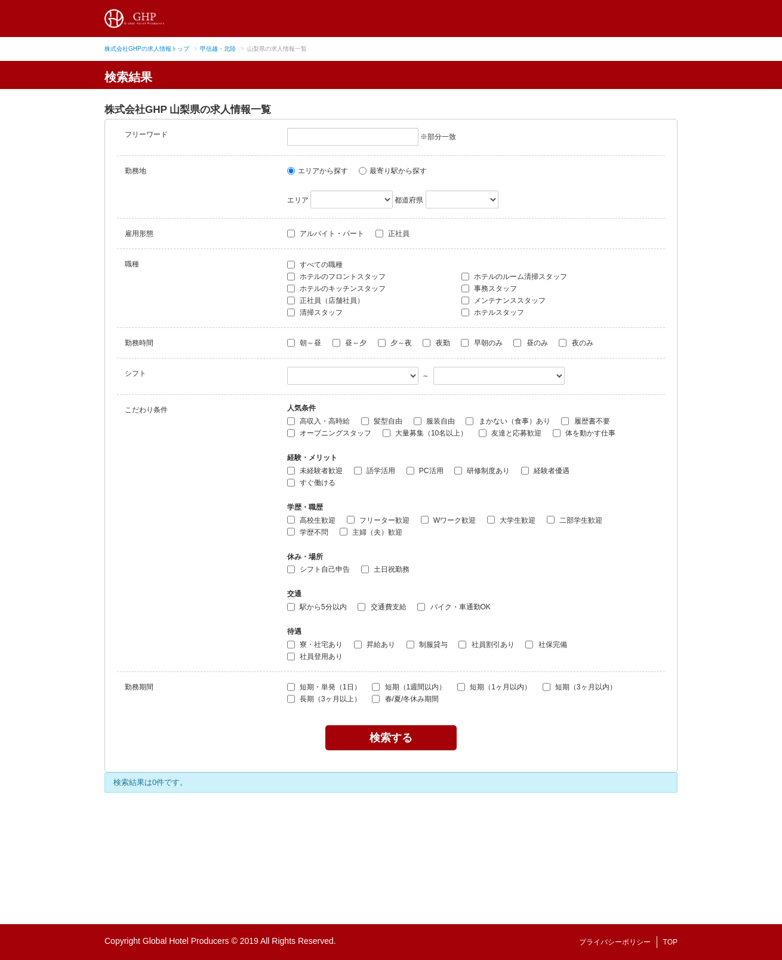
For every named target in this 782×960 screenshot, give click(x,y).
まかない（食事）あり (508, 421)
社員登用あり (315, 656)
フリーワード (146, 134)
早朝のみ (481, 343)
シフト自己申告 (318, 569)
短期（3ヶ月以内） (580, 687)
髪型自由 (381, 421)
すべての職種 (315, 264)
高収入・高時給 (318, 421)
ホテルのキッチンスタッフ (336, 288)
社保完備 (546, 644)
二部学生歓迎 (574, 520)
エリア (298, 200)
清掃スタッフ (315, 312)
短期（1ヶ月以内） (494, 687)
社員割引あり (486, 644)
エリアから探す (317, 171)
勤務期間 (139, 687)
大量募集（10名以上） (425, 433)
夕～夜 (395, 343)
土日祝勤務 (385, 569)
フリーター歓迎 (378, 520)
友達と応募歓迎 (510, 433)
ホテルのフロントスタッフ (336, 276)
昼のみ (530, 343)
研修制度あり (482, 471)
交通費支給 (382, 607)
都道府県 (409, 200)
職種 (132, 264)
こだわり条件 (146, 410)
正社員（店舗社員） (325, 300)
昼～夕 (349, 343)
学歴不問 (307, 531)
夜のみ (576, 343)
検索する (391, 738)
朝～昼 (304, 343)
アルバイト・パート (325, 233)
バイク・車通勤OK (454, 607)
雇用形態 (139, 233)
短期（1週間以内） (409, 687)
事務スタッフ (489, 288)
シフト (135, 373)
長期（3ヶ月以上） (324, 699)
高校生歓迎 (311, 520)
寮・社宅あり (315, 644)
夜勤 (436, 343)
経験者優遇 (545, 471)
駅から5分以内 (317, 607)
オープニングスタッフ (329, 433)
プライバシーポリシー (615, 942)
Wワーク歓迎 (448, 520)
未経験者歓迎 (315, 471)
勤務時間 (139, 343)
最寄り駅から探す (393, 171)
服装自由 (434, 421)
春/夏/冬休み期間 (405, 699)
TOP (670, 942)
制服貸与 (427, 644)
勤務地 (135, 171)
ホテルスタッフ (492, 312)
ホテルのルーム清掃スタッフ (514, 276)
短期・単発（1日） (324, 687)
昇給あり (374, 644)
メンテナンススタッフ (503, 300)
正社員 (392, 233)
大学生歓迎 (511, 520)
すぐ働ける (311, 482)
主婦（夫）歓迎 (371, 531)
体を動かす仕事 (584, 433)
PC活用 (425, 471)
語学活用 (374, 471)
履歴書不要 (585, 421)
